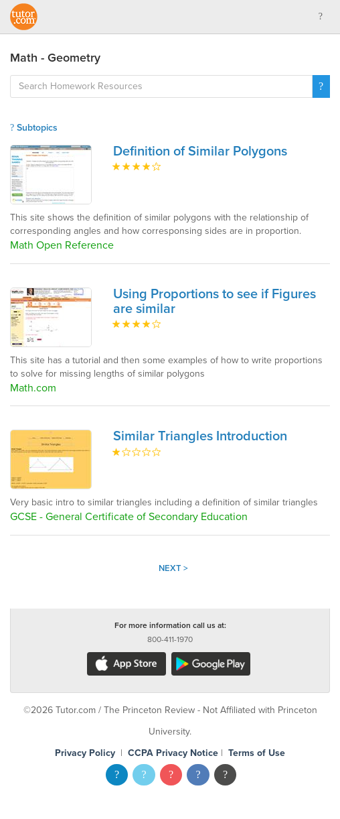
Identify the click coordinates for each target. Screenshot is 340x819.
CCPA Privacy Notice (173, 753)
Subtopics (34, 127)
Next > (173, 568)
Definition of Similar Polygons (200, 151)
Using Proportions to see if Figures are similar (214, 301)
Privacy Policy (85, 753)
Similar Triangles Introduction (200, 436)
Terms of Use (256, 753)
